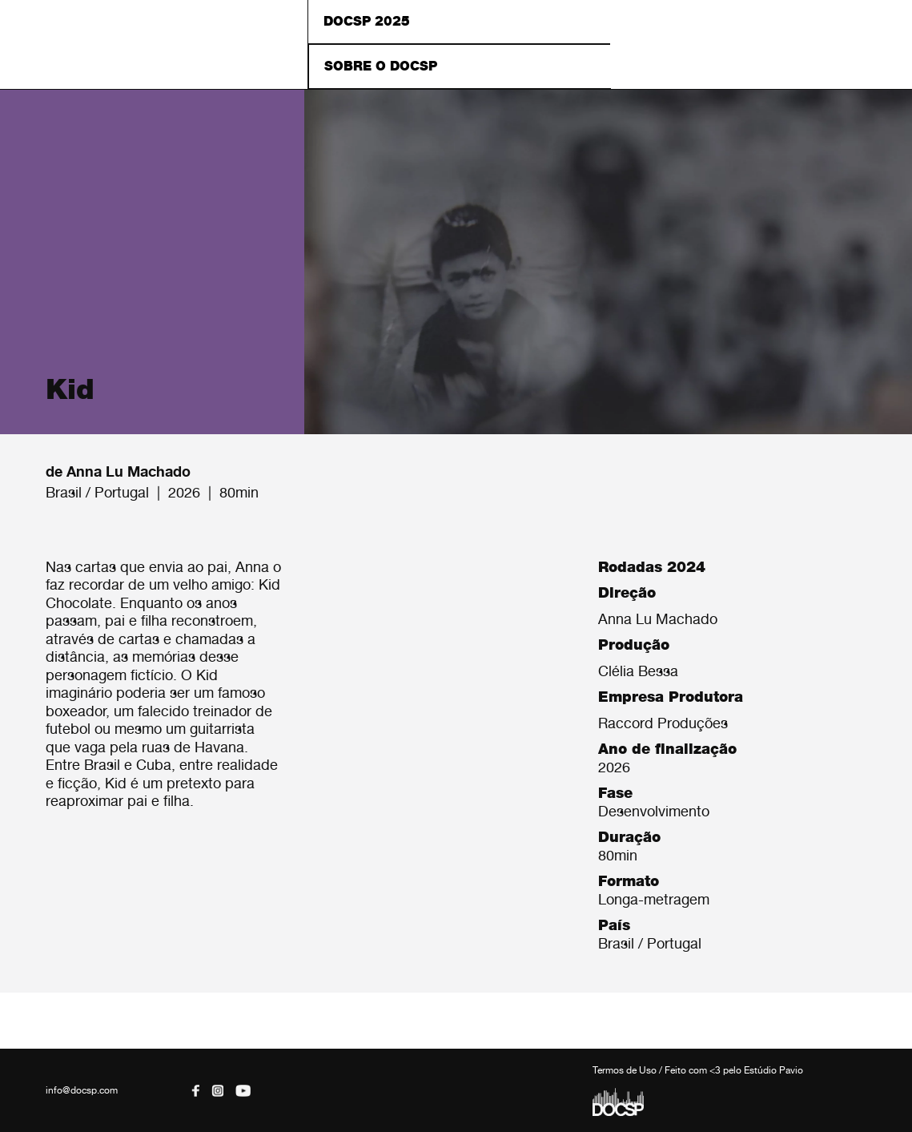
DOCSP (154, 45)
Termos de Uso (625, 1070)
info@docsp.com (82, 1090)
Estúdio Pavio (773, 1070)
